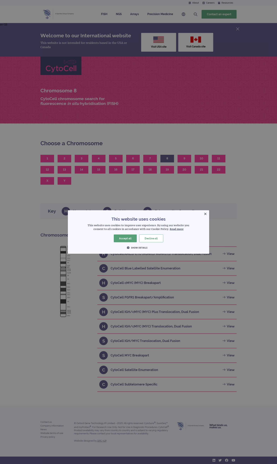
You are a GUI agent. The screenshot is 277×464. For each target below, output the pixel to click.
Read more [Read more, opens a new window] (177, 228)
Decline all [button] (151, 238)
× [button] (205, 214)
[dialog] (138, 232)
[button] (138, 247)
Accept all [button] (125, 238)
